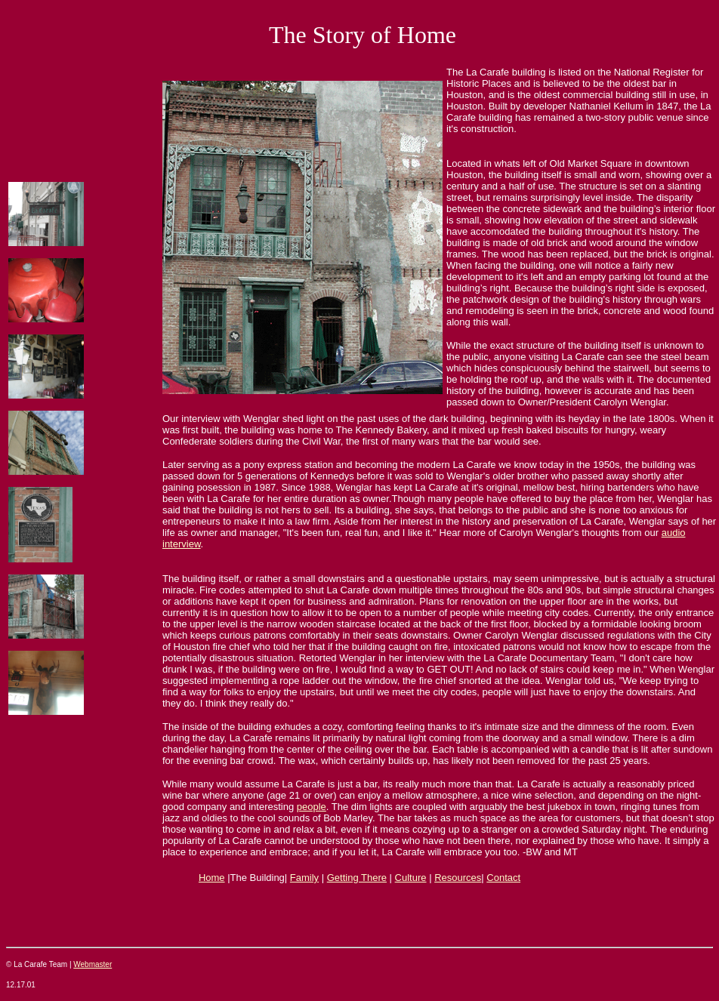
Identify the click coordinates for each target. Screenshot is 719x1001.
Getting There (357, 877)
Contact (503, 877)
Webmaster (92, 964)
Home (212, 877)
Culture (411, 877)
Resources (457, 877)
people (311, 806)
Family (304, 877)
